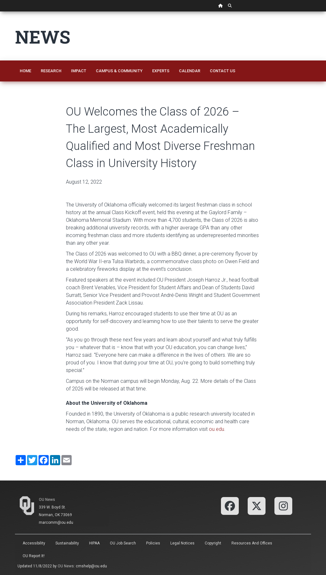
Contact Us (222, 70)
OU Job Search (123, 543)
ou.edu (216, 429)
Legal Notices (182, 543)
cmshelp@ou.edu (91, 566)
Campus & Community (119, 70)
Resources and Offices (251, 543)
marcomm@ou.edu (56, 522)
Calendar (189, 70)
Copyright (213, 543)
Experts (160, 70)
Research (51, 70)
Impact (78, 70)
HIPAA (94, 543)
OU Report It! (34, 556)
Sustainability (67, 543)
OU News (47, 499)
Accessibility (34, 543)
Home (25, 70)
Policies (153, 543)
